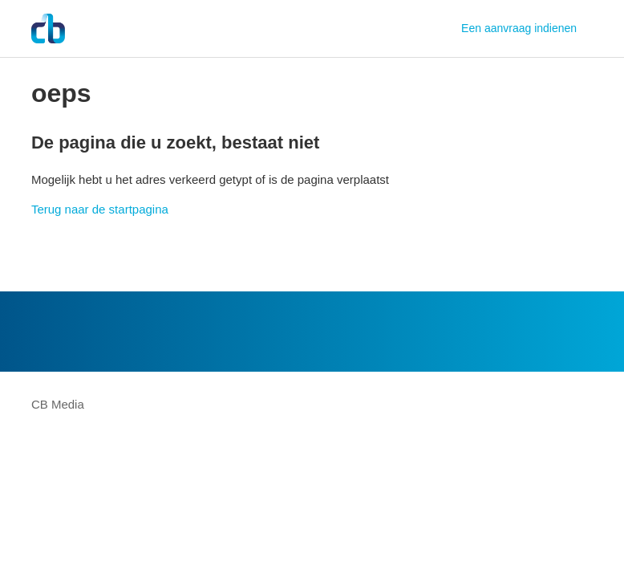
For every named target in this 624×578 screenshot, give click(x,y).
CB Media (57, 404)
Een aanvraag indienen (519, 28)
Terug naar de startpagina (99, 209)
